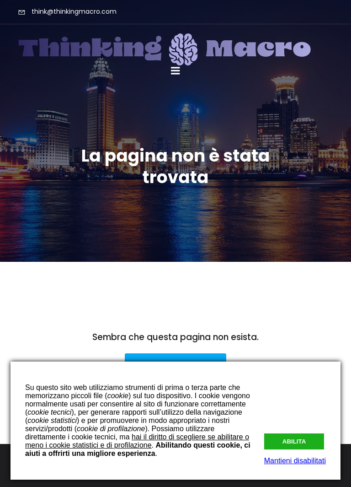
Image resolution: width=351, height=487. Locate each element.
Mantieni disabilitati (295, 461)
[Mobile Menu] (175, 70)
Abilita (294, 441)
